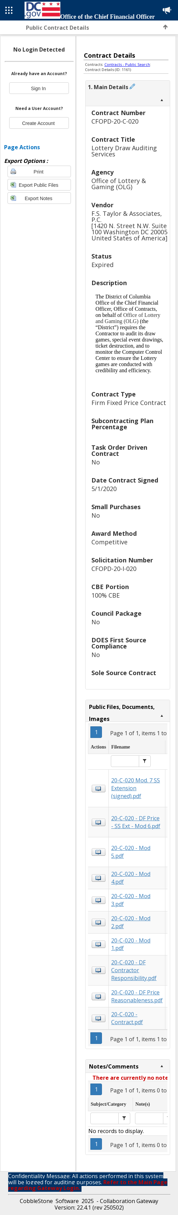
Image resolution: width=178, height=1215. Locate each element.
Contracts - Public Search (127, 64)
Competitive (109, 542)
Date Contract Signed (124, 480)
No (95, 462)
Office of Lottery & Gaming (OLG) (118, 184)
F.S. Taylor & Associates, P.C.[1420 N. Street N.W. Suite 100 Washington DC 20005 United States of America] (129, 226)
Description (109, 283)
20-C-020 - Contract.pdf (127, 1018)
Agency (102, 172)
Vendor (102, 205)
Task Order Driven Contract (119, 451)
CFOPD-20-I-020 (113, 569)
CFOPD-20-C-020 (114, 121)
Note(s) (142, 1104)
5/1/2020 (104, 489)
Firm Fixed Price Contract (128, 403)
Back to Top (165, 27)
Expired (102, 265)
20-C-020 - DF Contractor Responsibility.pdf (134, 970)
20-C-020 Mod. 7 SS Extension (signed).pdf (135, 788)
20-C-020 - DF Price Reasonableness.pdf (137, 996)
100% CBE (105, 595)
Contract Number (118, 113)
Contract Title (113, 139)
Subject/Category (108, 1104)
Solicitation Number (122, 560)
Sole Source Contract (123, 673)
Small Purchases (115, 507)
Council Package (116, 613)
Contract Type (113, 394)
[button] (145, 761)
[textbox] (125, 761)
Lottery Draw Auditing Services (124, 151)
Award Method (114, 533)
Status (101, 256)
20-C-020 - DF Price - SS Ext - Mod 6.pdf (135, 822)
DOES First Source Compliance (118, 643)
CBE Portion (110, 587)
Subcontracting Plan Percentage (122, 424)
